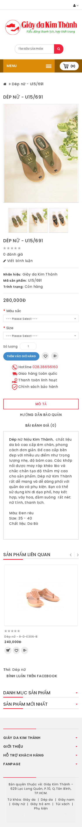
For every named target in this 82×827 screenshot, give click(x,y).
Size (10, 327)
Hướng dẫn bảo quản (41, 414)
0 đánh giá (13, 254)
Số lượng (10, 346)
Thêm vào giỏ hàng (21, 356)
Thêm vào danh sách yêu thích (45, 356)
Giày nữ (18, 804)
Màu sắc (14, 310)
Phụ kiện (41, 808)
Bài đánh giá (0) (41, 425)
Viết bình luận (18, 260)
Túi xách (63, 804)
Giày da (29, 799)
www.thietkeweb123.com (53, 815)
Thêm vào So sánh (55, 356)
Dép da (47, 799)
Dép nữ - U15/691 (28, 84)
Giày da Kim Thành (40, 274)
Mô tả (41, 404)
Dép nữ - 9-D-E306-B (21, 636)
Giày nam (66, 799)
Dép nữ (19, 669)
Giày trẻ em (40, 804)
